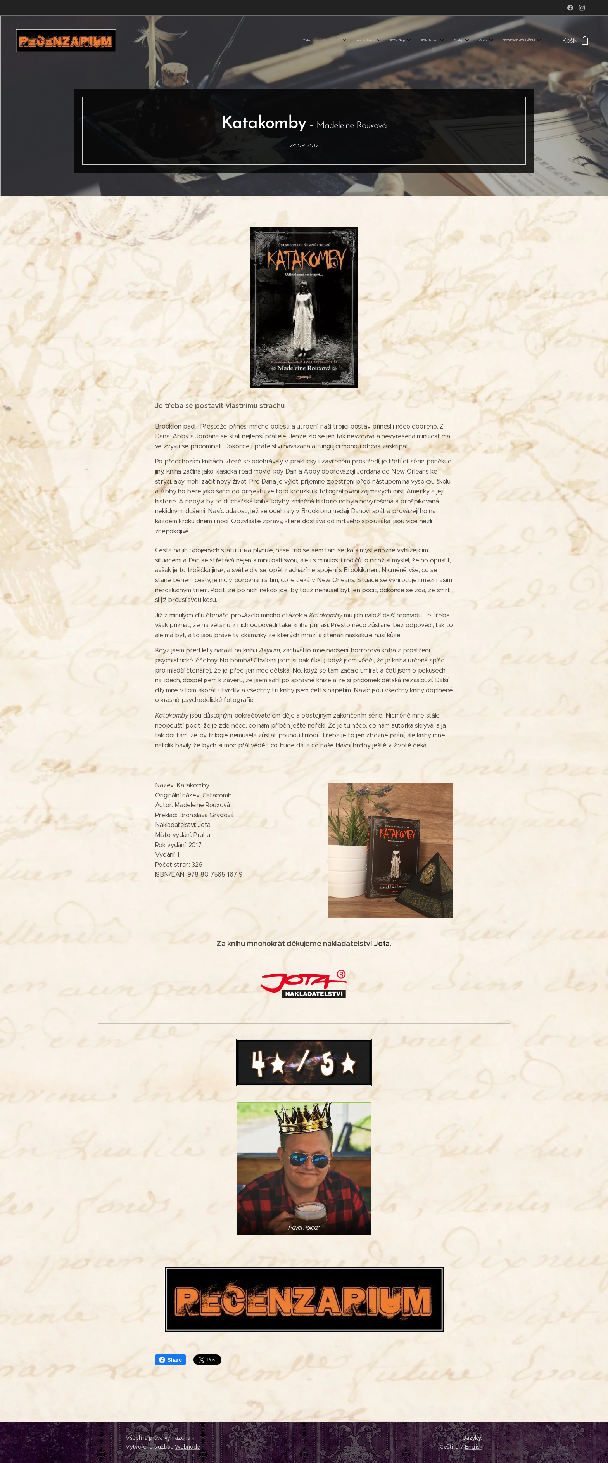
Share (170, 1360)
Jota (382, 943)
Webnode (187, 1446)
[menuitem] (427, 40)
